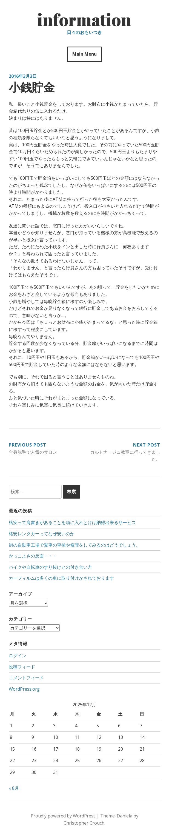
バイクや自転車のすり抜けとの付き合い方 (50, 567)
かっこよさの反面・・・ (33, 556)
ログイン (17, 656)
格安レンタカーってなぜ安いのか (42, 534)
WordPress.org (24, 689)
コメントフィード (26, 678)
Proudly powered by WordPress (63, 816)
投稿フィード (22, 667)
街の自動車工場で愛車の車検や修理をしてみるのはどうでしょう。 (74, 545)
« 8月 (14, 788)
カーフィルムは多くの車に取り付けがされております (61, 578)
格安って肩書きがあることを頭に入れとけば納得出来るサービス (72, 522)
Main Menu (84, 54)
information (84, 19)
